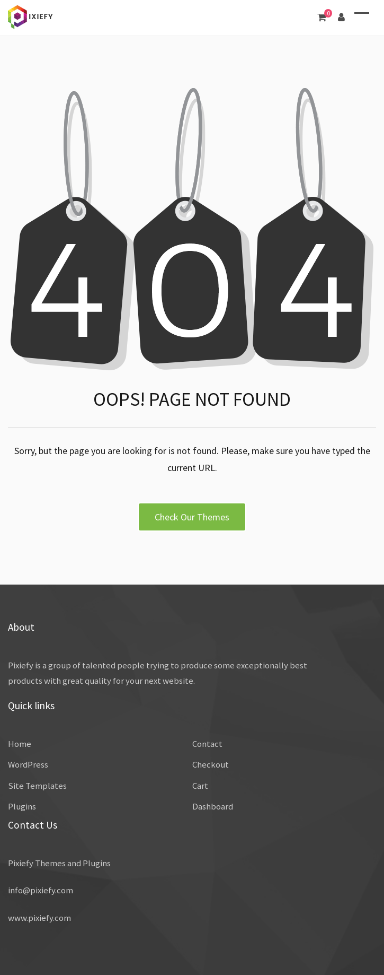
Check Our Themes (192, 517)
